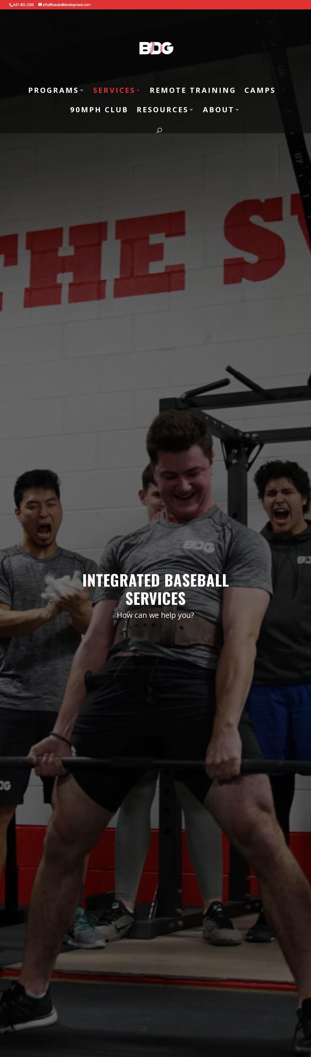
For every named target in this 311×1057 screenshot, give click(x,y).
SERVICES (114, 91)
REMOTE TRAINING (193, 91)
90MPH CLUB (99, 110)
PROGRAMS (53, 91)
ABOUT (218, 110)
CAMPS (260, 91)
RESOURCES (163, 110)
